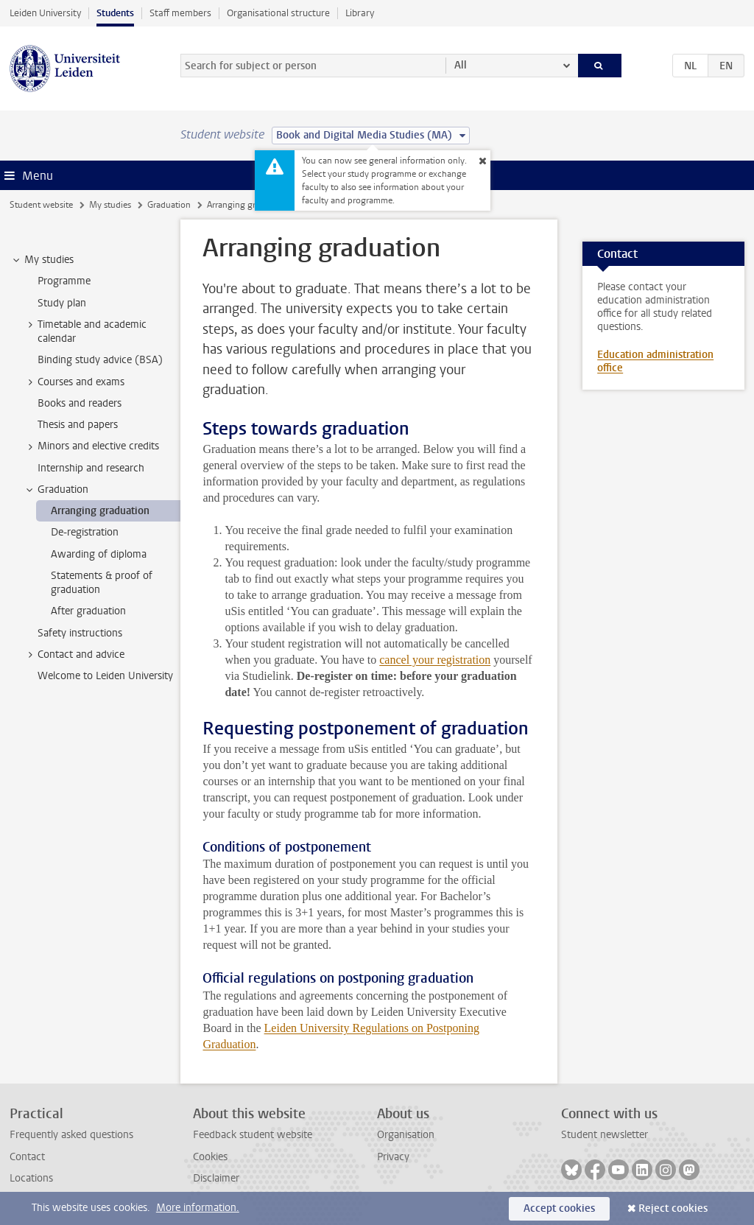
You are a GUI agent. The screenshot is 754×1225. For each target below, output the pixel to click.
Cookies (210, 1157)
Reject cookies (673, 1208)
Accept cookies (559, 1208)
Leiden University (45, 13)
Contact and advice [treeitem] (74, 654)
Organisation (405, 1135)
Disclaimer (216, 1178)
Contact (27, 1157)
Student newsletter (604, 1135)
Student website (41, 205)
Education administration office (655, 361)
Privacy (393, 1157)
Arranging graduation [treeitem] (100, 511)
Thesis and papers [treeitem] (78, 425)
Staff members (180, 13)
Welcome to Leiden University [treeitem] (105, 676)
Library (359, 13)
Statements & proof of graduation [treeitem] (101, 583)
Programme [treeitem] (64, 281)
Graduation (169, 205)
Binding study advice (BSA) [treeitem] (100, 360)
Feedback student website (252, 1135)
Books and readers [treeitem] (79, 403)
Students (115, 13)
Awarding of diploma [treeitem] (99, 554)
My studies (110, 205)
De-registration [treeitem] (85, 532)
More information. (197, 1208)
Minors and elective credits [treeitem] (91, 446)
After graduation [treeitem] (88, 611)
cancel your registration (434, 659)
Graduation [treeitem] (56, 489)
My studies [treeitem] (42, 260)
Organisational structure (278, 13)
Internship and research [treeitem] (91, 468)
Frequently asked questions (71, 1135)
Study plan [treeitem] (62, 303)
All (460, 65)
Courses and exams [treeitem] (74, 382)
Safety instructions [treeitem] (80, 633)
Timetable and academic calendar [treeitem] (85, 331)
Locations (31, 1178)
